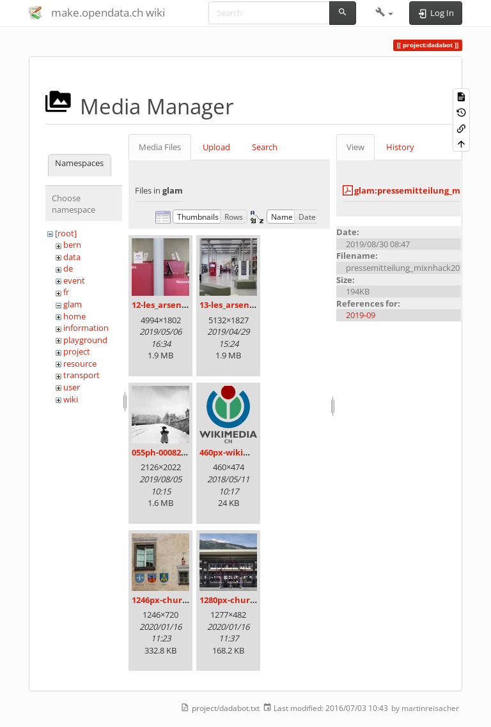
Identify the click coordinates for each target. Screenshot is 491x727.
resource (80, 363)
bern (72, 244)
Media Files (160, 147)
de (68, 268)
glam (72, 304)
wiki (70, 399)
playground (85, 340)
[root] (66, 233)
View (355, 147)
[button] (384, 13)
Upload (216, 147)
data (72, 257)
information (86, 327)
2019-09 (360, 315)
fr (66, 292)
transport (81, 375)
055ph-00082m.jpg (168, 452)
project (76, 351)
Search (264, 147)
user (71, 387)
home (74, 316)
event (74, 280)
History (400, 147)
